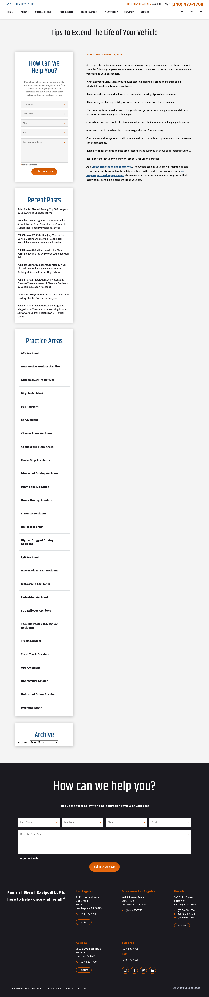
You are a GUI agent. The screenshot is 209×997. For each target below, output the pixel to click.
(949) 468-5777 (132, 910)
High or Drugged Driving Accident (37, 541)
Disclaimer (69, 988)
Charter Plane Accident (36, 433)
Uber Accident (30, 667)
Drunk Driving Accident (36, 500)
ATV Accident (30, 353)
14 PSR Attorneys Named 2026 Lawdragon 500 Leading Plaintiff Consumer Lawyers (43, 296)
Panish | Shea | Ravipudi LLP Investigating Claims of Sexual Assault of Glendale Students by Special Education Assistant (42, 283)
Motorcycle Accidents (35, 584)
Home (10, 11)
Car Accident (29, 420)
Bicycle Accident (32, 393)
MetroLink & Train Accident (39, 570)
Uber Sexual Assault (34, 681)
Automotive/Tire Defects (37, 380)
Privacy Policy (81, 988)
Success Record (43, 11)
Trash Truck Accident (35, 654)
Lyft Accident (30, 557)
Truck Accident (31, 641)
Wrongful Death (31, 707)
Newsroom (110, 11)
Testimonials (66, 11)
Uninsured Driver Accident (39, 694)
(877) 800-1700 (184, 910)
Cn (191, 11)
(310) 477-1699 (130, 959)
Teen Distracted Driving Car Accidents (39, 625)
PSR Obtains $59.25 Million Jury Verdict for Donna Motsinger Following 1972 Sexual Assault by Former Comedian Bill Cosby (40, 239)
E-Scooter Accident (33, 513)
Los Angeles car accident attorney (112, 166)
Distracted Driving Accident (39, 473)
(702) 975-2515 (184, 917)
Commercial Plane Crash (37, 446)
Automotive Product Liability (40, 366)
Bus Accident (29, 406)
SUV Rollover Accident (36, 610)
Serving (128, 11)
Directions (84, 922)
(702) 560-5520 (184, 914)
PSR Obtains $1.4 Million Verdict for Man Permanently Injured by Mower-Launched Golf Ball (43, 253)
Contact (144, 11)
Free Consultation (138, 4)
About (24, 11)
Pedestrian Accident (34, 597)
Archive (22, 742)
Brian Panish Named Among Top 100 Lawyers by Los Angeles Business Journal (42, 211)
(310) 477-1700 (187, 4)
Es (182, 11)
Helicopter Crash (32, 526)
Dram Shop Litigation (35, 486)
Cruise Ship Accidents (35, 460)
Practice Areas (89, 11)
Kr (201, 11)
